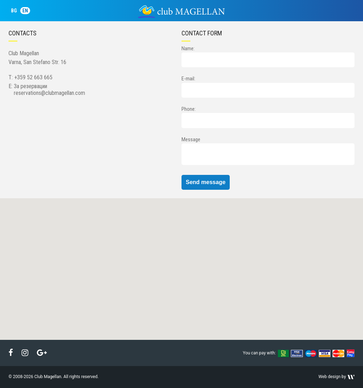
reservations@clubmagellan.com (49, 93)
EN (25, 10)
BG (14, 10)
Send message (205, 182)
